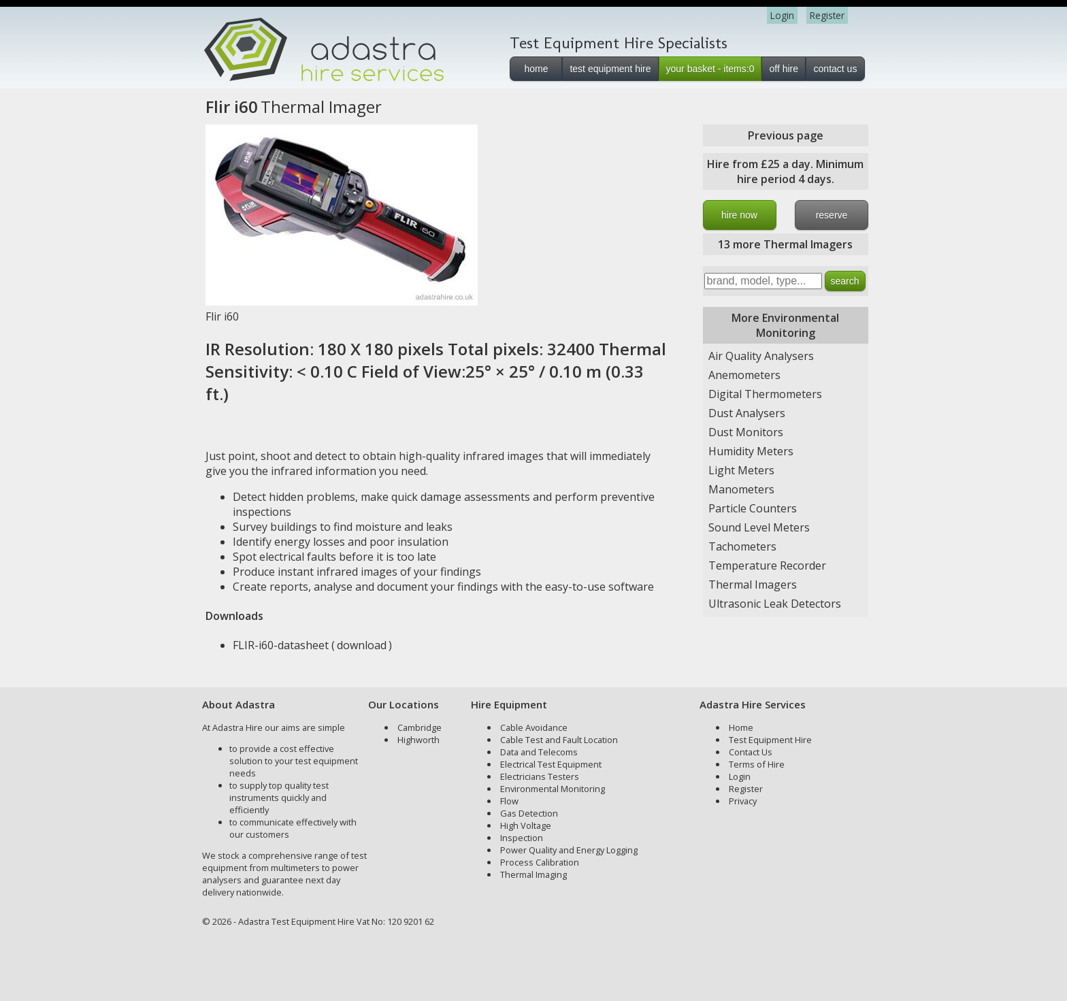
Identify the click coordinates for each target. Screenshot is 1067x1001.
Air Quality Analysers (761, 355)
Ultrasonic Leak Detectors (774, 603)
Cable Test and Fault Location (559, 740)
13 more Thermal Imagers (785, 244)
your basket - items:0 (710, 68)
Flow (509, 801)
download (362, 645)
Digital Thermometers (765, 394)
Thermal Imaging (533, 874)
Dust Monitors (745, 432)
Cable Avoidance (534, 727)
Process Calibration (539, 862)
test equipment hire (610, 68)
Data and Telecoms (539, 752)
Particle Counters (752, 508)
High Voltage (525, 825)
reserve (832, 215)
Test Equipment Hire (770, 740)
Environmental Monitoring (552, 789)
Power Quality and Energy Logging (569, 850)
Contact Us (750, 752)
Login (782, 15)
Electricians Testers (539, 776)
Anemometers (744, 374)
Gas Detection (529, 813)
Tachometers (742, 546)
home (536, 68)
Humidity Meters (750, 451)
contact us (835, 68)
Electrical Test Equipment (551, 764)
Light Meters (741, 470)
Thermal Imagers (752, 584)
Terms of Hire (757, 764)
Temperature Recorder (767, 565)
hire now (739, 215)
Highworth (418, 740)
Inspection (521, 838)
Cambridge (419, 727)
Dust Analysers (746, 413)
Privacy (743, 801)
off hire (783, 68)
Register (827, 15)
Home (741, 727)
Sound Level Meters (759, 527)
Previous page (785, 135)
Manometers (741, 489)
